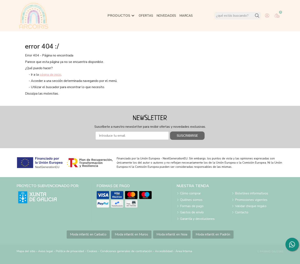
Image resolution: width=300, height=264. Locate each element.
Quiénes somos (191, 200)
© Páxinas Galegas (270, 251)
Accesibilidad (163, 251)
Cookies (92, 251)
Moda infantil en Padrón (213, 234)
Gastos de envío (192, 212)
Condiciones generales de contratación (126, 251)
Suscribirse (187, 135)
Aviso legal (45, 251)
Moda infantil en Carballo (88, 234)
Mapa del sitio (26, 251)
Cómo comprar (190, 193)
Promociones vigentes (251, 200)
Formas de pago (192, 206)
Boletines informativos (251, 193)
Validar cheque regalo (250, 206)
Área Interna (183, 251)
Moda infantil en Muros (131, 234)
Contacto (241, 212)
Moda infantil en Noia (171, 234)
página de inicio (50, 74)
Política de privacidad (70, 251)
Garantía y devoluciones (197, 218)
